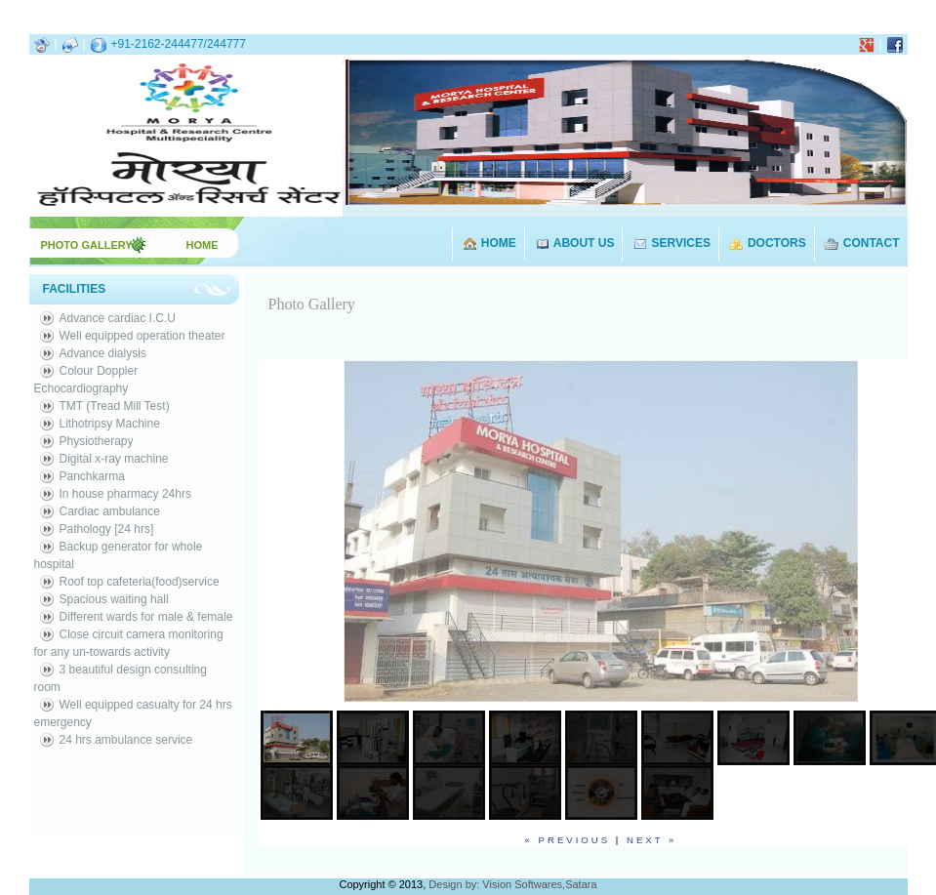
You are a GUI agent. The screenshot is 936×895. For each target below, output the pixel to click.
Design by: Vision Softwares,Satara (512, 884)
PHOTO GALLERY (88, 245)
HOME (201, 245)
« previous (568, 839)
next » (651, 839)
